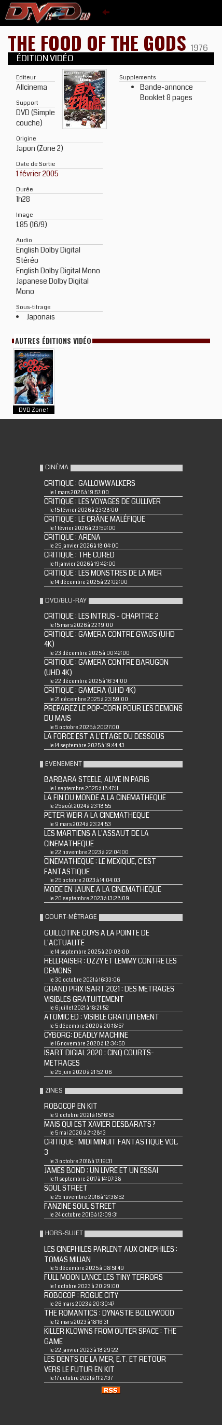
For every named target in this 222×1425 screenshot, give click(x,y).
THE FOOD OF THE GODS (99, 42)
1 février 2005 (37, 174)
